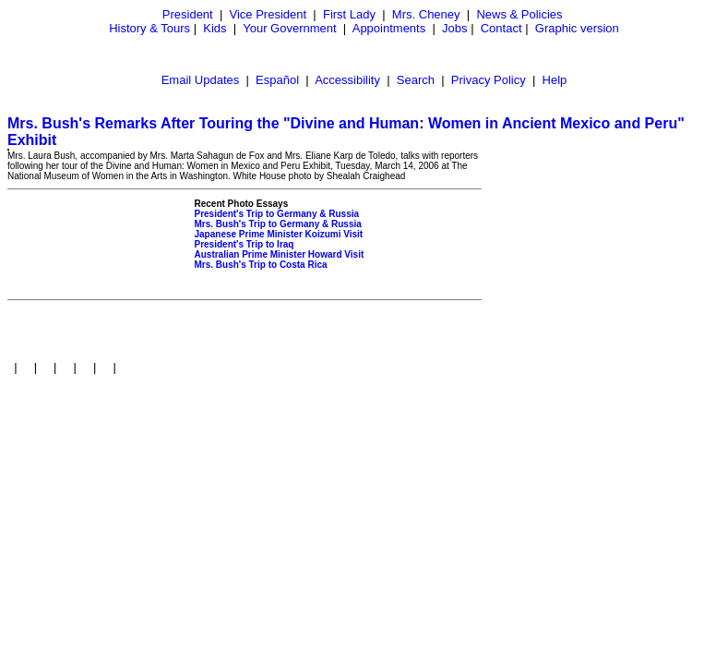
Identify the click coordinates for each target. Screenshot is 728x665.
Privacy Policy (488, 80)
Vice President (268, 14)
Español (277, 80)
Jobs (454, 28)
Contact (501, 28)
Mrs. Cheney (426, 14)
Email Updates (200, 80)
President (187, 14)
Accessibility (347, 80)
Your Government (289, 28)
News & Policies (519, 14)
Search (416, 80)
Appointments (389, 28)
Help (555, 80)
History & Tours (149, 28)
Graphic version (577, 28)
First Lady (349, 14)
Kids (214, 28)
